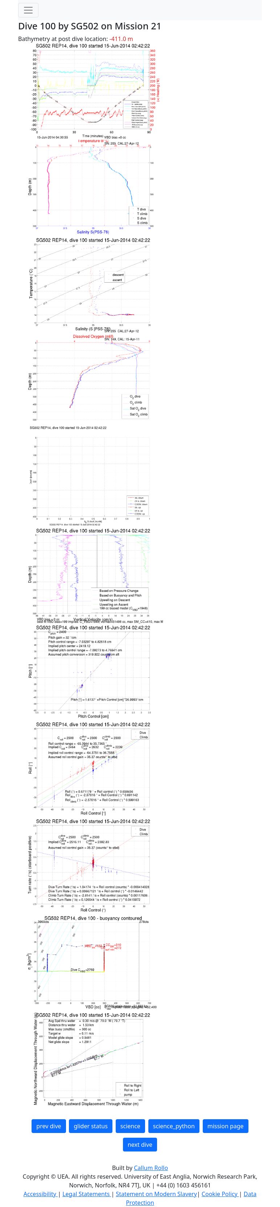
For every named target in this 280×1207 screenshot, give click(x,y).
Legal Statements (86, 1194)
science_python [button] (174, 1126)
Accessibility (41, 1194)
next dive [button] (140, 1145)
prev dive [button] (48, 1126)
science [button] (130, 1126)
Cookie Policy (220, 1194)
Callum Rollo (151, 1168)
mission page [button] (225, 1126)
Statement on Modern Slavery (156, 1194)
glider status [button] (90, 1126)
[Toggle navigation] (28, 10)
